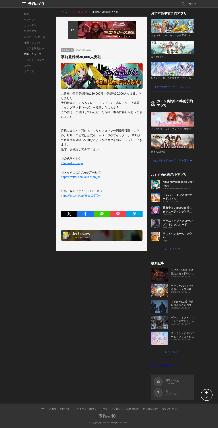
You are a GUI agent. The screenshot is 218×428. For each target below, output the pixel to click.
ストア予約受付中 (34, 48)
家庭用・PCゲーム (34, 36)
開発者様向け (150, 408)
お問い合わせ (169, 408)
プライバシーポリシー (86, 408)
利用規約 (65, 408)
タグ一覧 (29, 71)
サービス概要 (49, 408)
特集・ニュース (33, 54)
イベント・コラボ (34, 59)
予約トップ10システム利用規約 (121, 408)
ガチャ (27, 65)
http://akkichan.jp (72, 163)
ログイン (192, 4)
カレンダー (30, 25)
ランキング (30, 19)
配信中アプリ (31, 31)
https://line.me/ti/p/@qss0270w (80, 195)
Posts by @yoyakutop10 (164, 365)
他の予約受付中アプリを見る (171, 86)
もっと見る (171, 249)
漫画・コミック (33, 42)
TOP (26, 14)
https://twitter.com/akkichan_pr (80, 177)
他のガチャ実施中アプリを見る (171, 160)
